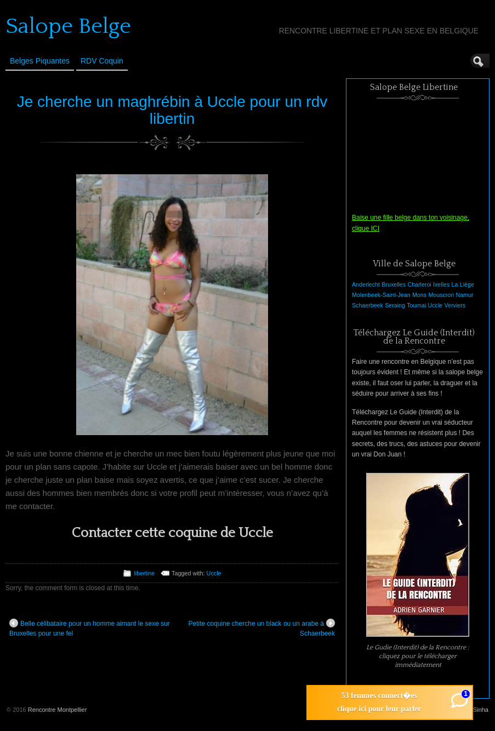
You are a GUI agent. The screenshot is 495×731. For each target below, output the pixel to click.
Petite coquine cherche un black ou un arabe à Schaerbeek (261, 628)
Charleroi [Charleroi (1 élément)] (419, 284)
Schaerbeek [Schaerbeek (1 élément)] (367, 305)
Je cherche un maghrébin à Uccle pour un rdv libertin (172, 110)
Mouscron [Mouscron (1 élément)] (441, 295)
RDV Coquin (102, 60)
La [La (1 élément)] (455, 284)
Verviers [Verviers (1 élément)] (455, 305)
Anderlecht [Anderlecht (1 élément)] (366, 284)
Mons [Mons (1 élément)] (419, 295)
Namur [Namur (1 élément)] (465, 295)
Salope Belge (68, 26)
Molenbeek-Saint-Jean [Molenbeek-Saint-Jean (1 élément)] (381, 295)
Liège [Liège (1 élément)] (467, 284)
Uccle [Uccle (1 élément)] (435, 305)
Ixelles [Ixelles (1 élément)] (441, 284)
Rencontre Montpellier (57, 709)
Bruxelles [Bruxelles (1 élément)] (394, 284)
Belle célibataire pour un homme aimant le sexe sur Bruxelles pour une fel (89, 628)
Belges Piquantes (40, 60)
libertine (144, 573)
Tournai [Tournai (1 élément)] (416, 305)
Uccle (214, 573)
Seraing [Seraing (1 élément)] (395, 305)
